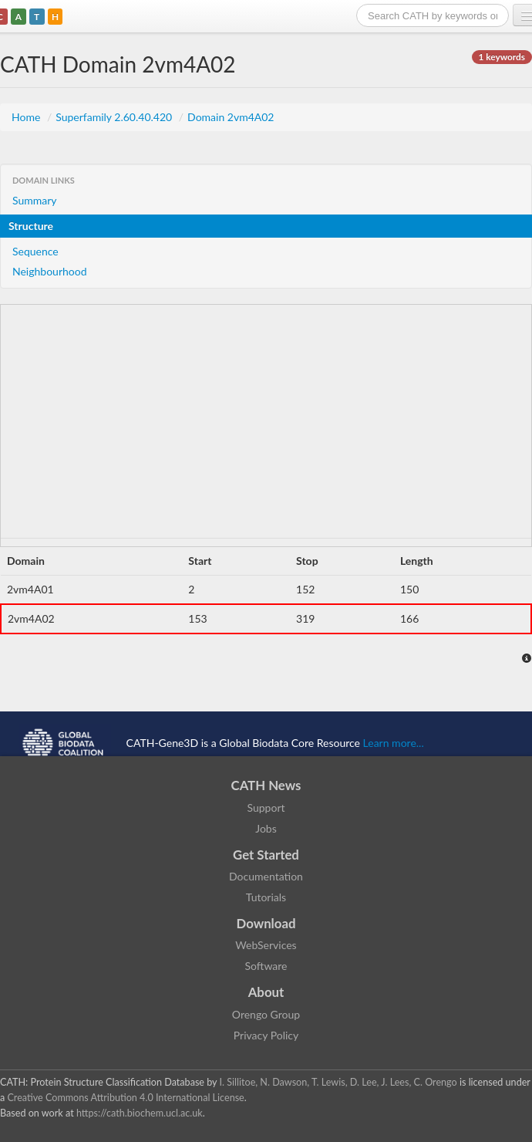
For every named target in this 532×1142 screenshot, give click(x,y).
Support (266, 807)
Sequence (35, 251)
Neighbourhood (49, 271)
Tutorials (266, 897)
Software (266, 965)
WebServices (265, 944)
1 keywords (502, 57)
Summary (34, 200)
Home (27, 116)
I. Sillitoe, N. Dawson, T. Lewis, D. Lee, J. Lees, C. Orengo (338, 1082)
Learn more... (393, 741)
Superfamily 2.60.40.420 (115, 116)
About (266, 992)
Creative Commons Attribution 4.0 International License (125, 1097)
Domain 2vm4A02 (230, 116)
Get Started (266, 854)
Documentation (266, 876)
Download (266, 923)
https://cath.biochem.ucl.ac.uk (139, 1113)
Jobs (266, 828)
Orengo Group (266, 1014)
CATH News (266, 785)
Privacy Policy (266, 1035)
